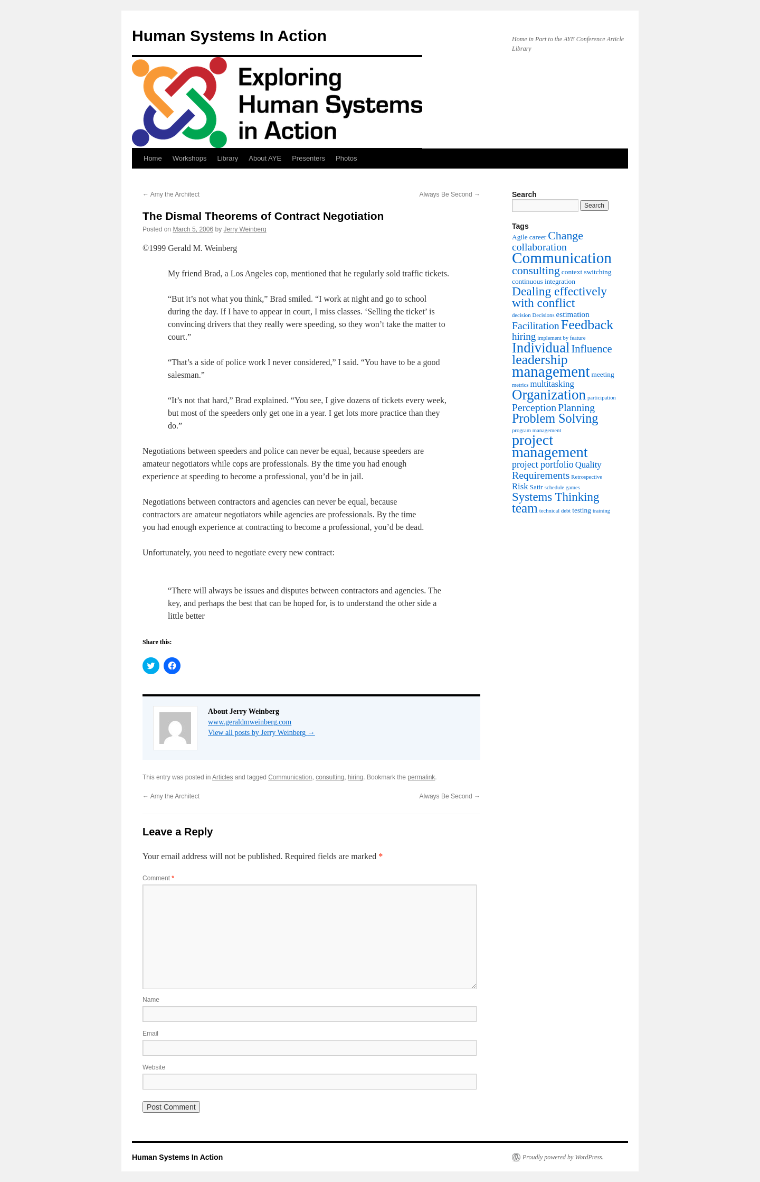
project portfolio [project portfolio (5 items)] (543, 464)
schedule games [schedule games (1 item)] (562, 487)
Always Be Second (450, 194)
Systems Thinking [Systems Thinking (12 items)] (555, 497)
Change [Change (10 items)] (565, 235)
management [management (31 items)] (551, 371)
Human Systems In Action (229, 35)
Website (153, 1067)
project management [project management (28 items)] (550, 446)
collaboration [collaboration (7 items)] (539, 247)
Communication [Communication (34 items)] (562, 257)
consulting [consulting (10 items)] (536, 270)
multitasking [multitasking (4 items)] (552, 384)
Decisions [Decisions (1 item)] (544, 315)
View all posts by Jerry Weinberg (261, 733)
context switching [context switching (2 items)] (587, 272)
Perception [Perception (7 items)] (534, 407)
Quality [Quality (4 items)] (588, 465)
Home (153, 158)
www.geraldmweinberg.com (249, 722)
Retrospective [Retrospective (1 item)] (586, 477)
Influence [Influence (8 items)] (591, 349)
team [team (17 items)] (525, 508)
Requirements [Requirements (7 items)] (540, 475)
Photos (346, 158)
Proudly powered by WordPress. (563, 1157)
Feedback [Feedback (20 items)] (587, 324)
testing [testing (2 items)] (581, 510)
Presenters (308, 158)
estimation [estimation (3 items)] (573, 314)
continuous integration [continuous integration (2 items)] (543, 281)
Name (150, 999)
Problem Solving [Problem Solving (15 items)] (555, 418)
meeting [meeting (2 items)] (603, 374)
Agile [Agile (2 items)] (520, 237)
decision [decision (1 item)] (521, 315)
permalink (421, 777)
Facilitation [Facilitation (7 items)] (535, 325)
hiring (355, 777)
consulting (330, 777)
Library (227, 158)
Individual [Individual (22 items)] (540, 348)
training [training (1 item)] (601, 511)
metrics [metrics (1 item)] (520, 385)
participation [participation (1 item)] (601, 398)
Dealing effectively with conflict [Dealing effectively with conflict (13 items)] (559, 297)
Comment (158, 878)
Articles (222, 777)
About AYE (265, 158)
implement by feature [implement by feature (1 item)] (561, 338)
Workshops (190, 158)
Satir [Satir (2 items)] (536, 487)
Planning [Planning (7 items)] (576, 407)
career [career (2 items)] (538, 237)
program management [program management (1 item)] (536, 430)
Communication (290, 777)
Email (150, 1033)
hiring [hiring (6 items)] (524, 336)
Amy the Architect (171, 194)
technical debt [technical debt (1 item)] (555, 511)
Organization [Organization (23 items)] (549, 395)
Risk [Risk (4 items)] (520, 486)
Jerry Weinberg (244, 229)
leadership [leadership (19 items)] (540, 359)
